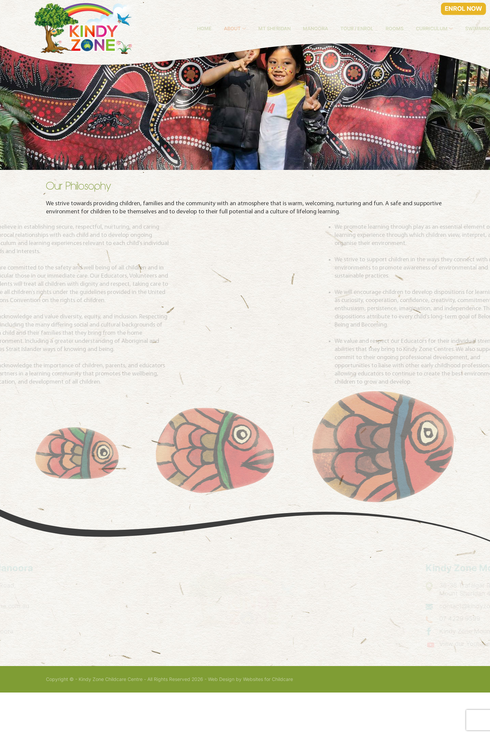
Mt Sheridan (294, 28)
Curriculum (451, 28)
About (252, 28)
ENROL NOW (463, 8)
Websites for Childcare (268, 722)
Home (224, 28)
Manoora (335, 28)
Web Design (221, 722)
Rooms (414, 28)
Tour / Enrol (376, 28)
